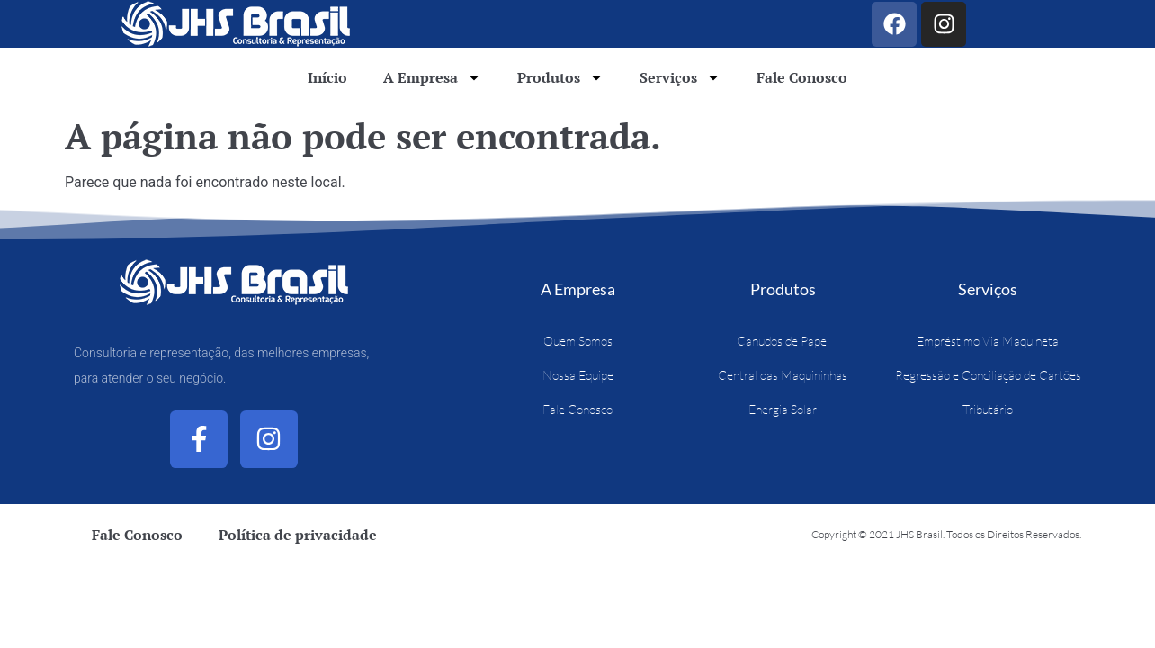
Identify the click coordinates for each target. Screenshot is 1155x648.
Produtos (560, 77)
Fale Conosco (802, 77)
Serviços (680, 77)
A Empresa (432, 77)
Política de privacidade (298, 534)
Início (327, 77)
